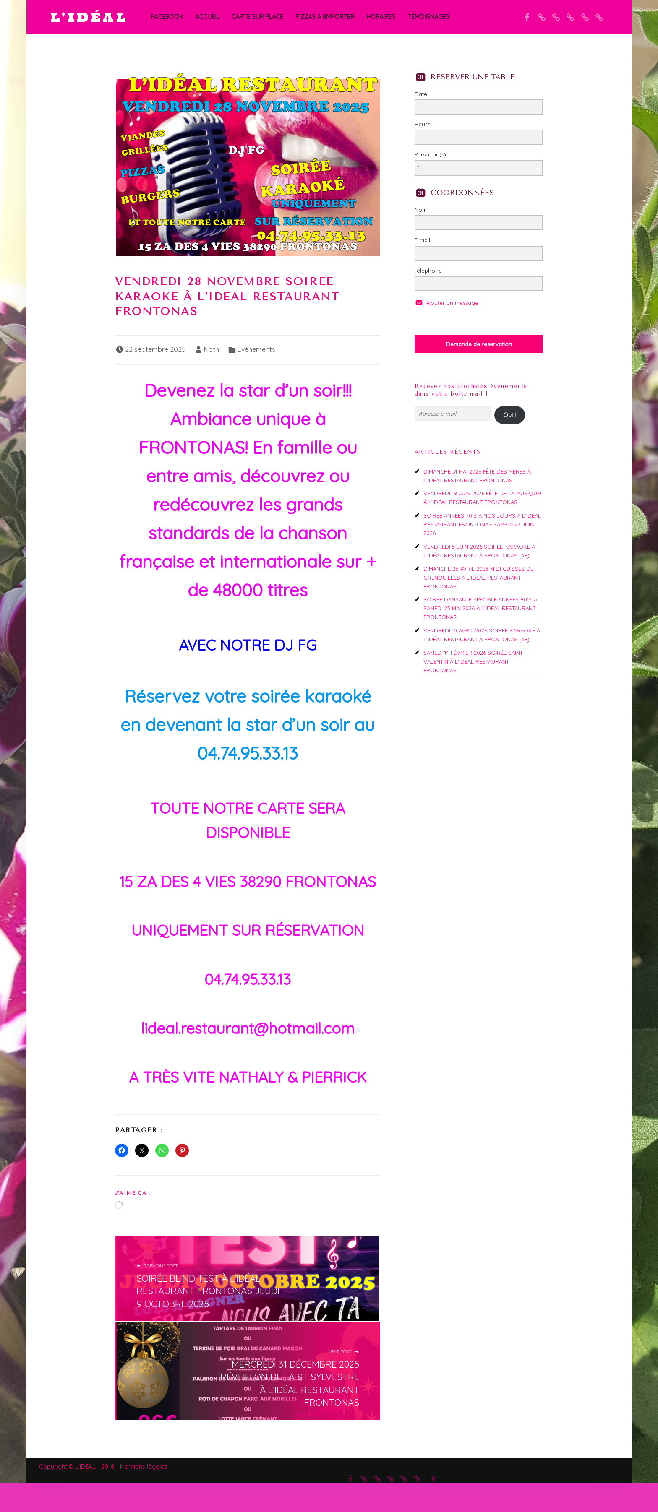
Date (421, 94)
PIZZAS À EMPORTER (324, 17)
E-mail (422, 240)
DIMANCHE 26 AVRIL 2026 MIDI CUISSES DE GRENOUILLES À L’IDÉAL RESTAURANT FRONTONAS (478, 577)
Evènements (256, 349)
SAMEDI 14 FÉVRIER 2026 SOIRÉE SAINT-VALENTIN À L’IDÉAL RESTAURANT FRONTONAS (474, 661)
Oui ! (509, 415)
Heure (423, 124)
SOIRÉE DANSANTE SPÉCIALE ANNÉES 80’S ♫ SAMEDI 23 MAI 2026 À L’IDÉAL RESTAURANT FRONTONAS (480, 608)
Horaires (380, 17)
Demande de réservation (479, 344)
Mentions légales (143, 1466)
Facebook (167, 17)
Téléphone (428, 270)
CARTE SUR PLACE (257, 17)
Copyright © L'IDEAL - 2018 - (79, 1466)
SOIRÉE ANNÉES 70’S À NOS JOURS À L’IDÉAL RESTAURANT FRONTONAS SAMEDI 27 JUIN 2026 (482, 524)
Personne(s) (430, 154)
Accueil (207, 17)
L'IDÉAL (89, 17)
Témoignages (428, 17)
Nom (421, 209)
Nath (211, 349)
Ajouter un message (451, 302)
